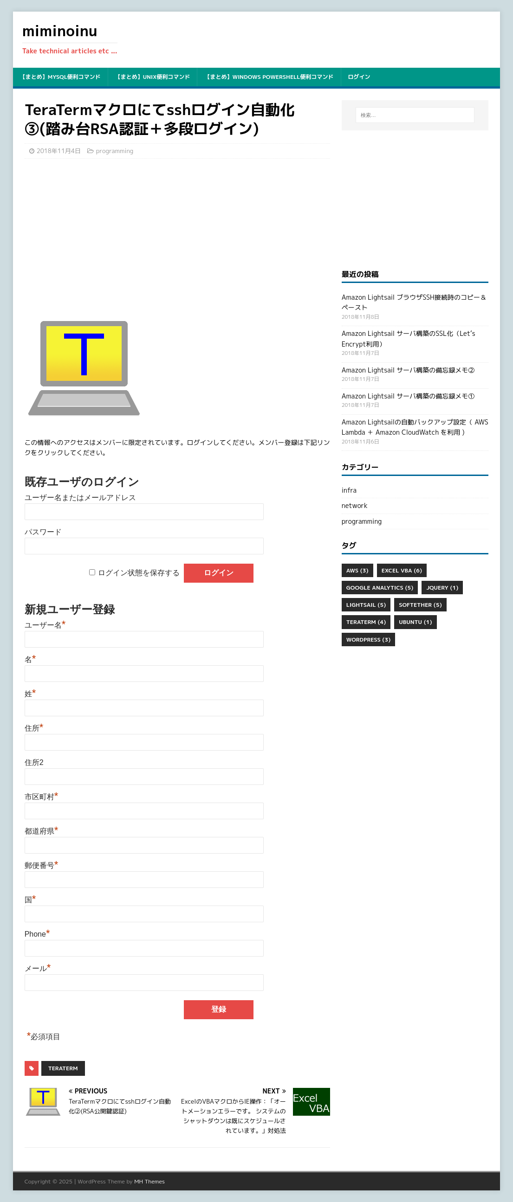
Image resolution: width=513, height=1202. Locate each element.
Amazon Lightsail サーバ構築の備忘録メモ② (408, 370)
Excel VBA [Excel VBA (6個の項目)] (402, 570)
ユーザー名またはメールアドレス (80, 497)
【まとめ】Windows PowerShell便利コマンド (268, 77)
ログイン (359, 77)
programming (114, 151)
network (355, 505)
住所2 (34, 762)
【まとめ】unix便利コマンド (152, 77)
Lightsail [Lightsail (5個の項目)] (366, 605)
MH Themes (149, 1181)
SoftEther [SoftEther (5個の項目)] (420, 605)
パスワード (43, 532)
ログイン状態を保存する (139, 573)
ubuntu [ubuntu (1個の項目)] (415, 622)
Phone (37, 934)
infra (349, 490)
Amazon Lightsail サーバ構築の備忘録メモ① (408, 396)
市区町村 (41, 797)
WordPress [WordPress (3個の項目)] (368, 639)
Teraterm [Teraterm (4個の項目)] (366, 622)
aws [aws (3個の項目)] (357, 570)
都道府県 (41, 831)
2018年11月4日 (59, 151)
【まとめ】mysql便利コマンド (60, 77)
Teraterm (63, 1068)
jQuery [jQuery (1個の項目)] (442, 587)
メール (38, 968)
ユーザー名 (45, 625)
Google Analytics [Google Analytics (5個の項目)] (380, 587)
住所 (34, 728)
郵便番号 (41, 865)
